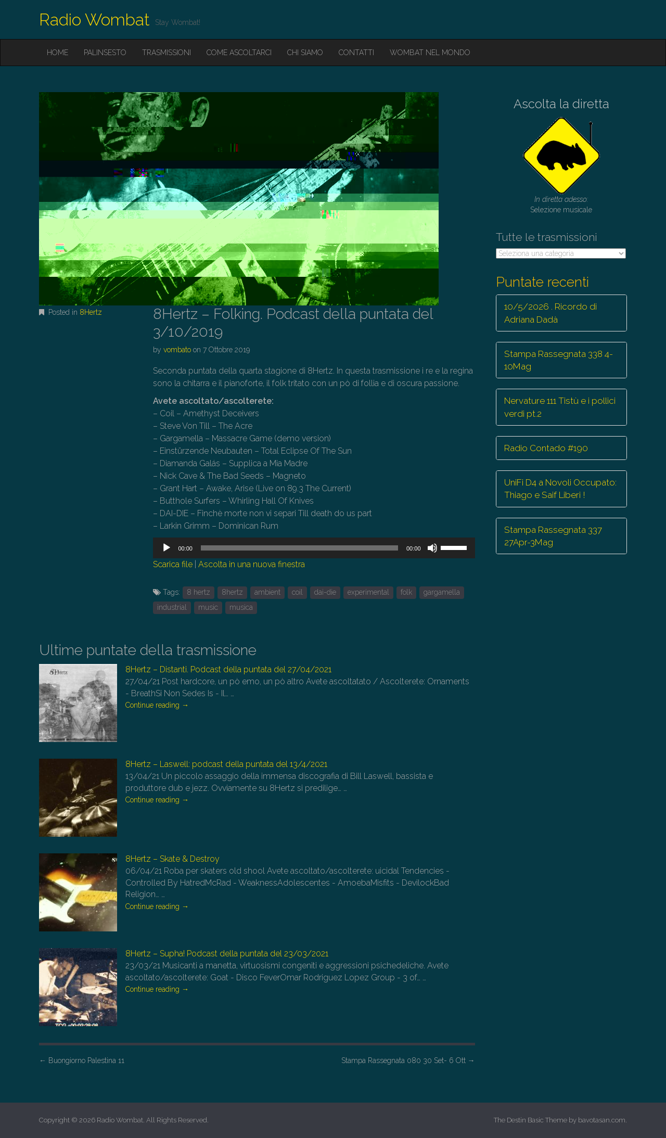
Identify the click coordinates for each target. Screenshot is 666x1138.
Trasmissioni (166, 52)
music (208, 607)
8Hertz (91, 312)
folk (406, 592)
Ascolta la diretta (561, 103)
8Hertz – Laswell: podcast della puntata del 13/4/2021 (226, 764)
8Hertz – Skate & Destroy (172, 859)
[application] (314, 548)
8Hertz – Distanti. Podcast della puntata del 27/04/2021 (228, 669)
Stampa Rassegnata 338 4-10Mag (558, 360)
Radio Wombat (94, 19)
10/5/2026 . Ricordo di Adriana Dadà (550, 312)
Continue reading (157, 705)
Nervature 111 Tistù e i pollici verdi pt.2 (560, 406)
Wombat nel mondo (430, 52)
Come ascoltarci (239, 52)
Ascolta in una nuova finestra (251, 564)
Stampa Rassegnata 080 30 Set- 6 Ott (408, 1060)
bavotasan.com (601, 1120)
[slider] (299, 548)
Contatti (356, 52)
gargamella (442, 592)
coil (297, 592)
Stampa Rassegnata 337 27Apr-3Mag (553, 536)
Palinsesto (105, 52)
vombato (177, 350)
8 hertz (198, 592)
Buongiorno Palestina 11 (81, 1060)
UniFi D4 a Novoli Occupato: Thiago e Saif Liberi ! (560, 488)
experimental (368, 592)
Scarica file (173, 564)
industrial (172, 607)
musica (241, 607)
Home (57, 52)
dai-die (325, 592)
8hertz (232, 592)
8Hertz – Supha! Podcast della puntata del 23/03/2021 (226, 953)
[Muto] (432, 548)
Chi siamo (305, 52)
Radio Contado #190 (546, 448)
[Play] (166, 548)
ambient (267, 592)
